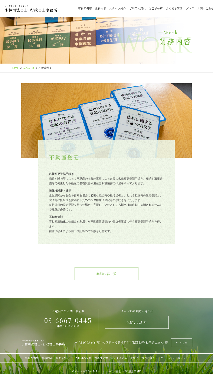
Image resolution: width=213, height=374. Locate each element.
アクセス (182, 343)
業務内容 (100, 8)
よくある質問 (174, 8)
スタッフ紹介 (117, 8)
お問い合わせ (137, 322)
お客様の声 (156, 8)
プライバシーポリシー (174, 358)
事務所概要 (85, 8)
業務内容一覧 (106, 278)
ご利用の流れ (137, 8)
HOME (15, 68)
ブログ (190, 8)
